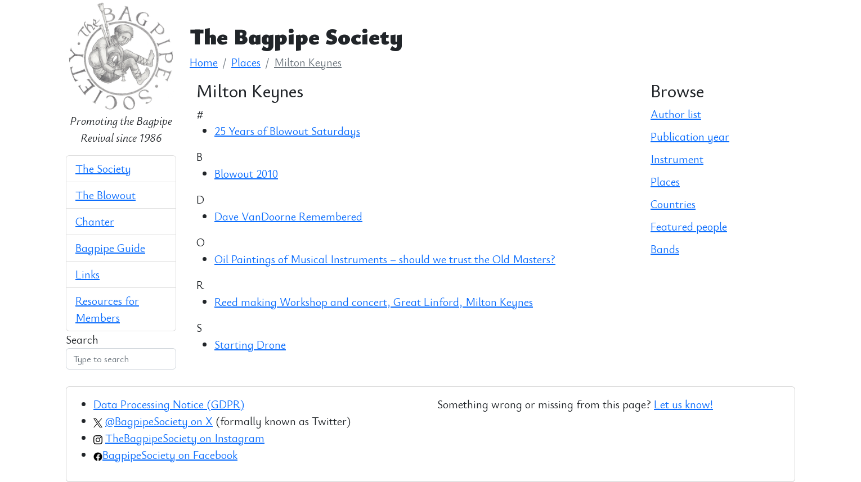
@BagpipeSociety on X (159, 421)
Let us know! (683, 404)
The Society (103, 168)
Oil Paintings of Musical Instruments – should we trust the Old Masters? (384, 259)
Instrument (677, 158)
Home (204, 62)
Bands (665, 248)
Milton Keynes (308, 62)
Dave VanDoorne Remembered (288, 216)
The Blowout (105, 194)
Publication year (690, 136)
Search (82, 339)
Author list (676, 113)
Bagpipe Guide (110, 247)
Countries (673, 203)
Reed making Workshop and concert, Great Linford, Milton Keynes (373, 301)
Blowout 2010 (246, 173)
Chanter (94, 221)
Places (246, 62)
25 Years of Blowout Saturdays (287, 130)
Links (87, 274)
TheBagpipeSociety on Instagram (184, 437)
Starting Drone (250, 344)
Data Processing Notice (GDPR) (168, 404)
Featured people (689, 226)
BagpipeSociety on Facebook (169, 454)
